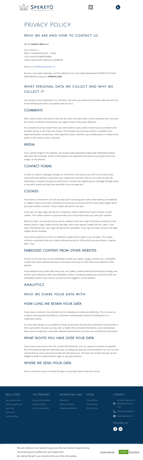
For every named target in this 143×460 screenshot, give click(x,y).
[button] (90, 7)
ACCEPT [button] (123, 452)
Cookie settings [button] (107, 452)
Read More (134, 452)
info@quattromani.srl (45, 66)
